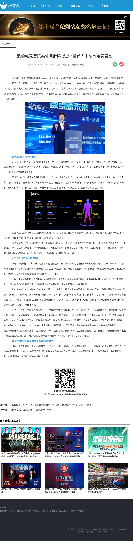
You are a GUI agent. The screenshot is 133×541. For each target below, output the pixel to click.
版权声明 (70, 529)
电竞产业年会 (78, 64)
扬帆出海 (45, 511)
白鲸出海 (53, 511)
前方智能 (81, 511)
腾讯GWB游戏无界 (23, 511)
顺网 (69, 64)
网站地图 (79, 529)
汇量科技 (72, 511)
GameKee (63, 511)
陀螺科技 (3, 511)
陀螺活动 (36, 511)
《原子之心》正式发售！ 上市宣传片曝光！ (27, 409)
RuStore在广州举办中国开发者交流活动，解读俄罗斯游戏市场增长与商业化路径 (45, 405)
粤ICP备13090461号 (92, 529)
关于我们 (61, 529)
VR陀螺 (12, 511)
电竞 (65, 64)
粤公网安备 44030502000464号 (114, 529)
